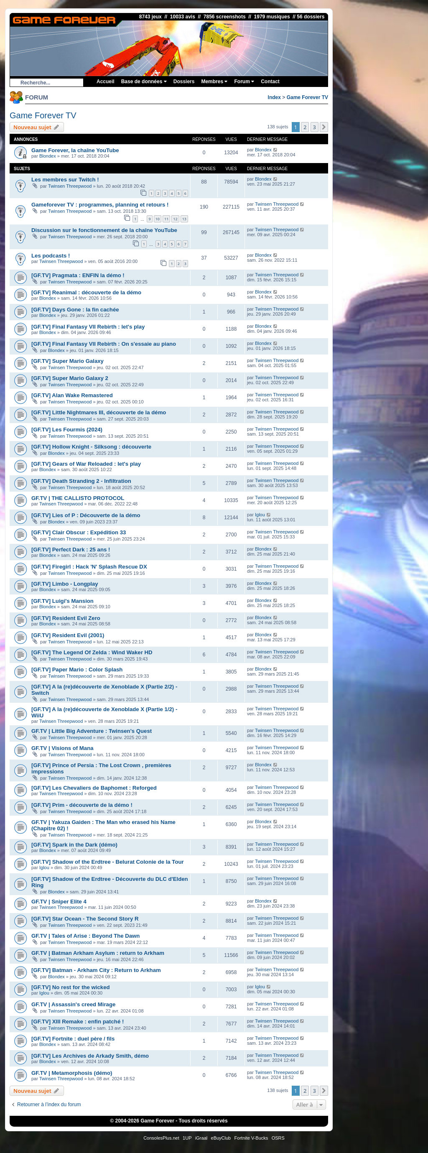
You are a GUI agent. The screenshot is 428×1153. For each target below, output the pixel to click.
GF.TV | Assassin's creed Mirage (73, 1004)
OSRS (278, 1137)
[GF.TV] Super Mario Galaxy (67, 361)
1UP (187, 1137)
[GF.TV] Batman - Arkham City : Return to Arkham (96, 970)
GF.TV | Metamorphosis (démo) (71, 1073)
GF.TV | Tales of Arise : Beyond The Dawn (85, 936)
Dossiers (184, 81)
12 (175, 219)
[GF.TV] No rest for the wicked (70, 987)
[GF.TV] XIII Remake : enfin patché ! (77, 1021)
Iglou (260, 514)
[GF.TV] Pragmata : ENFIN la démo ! (78, 275)
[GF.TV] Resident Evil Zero (65, 618)
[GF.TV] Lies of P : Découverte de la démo (85, 515)
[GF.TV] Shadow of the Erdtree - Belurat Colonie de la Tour (107, 862)
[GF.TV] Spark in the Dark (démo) (74, 845)
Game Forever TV (307, 97)
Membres (214, 81)
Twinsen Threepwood (70, 186)
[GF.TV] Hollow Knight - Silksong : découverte (91, 447)
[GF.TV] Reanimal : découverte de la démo (86, 292)
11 (166, 219)
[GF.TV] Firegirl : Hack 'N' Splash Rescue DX (89, 567)
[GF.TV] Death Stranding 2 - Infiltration (81, 481)
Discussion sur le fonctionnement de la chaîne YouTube (104, 230)
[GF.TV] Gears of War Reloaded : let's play (86, 464)
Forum (244, 81)
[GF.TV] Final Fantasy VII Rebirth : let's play (88, 327)
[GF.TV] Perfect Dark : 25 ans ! (70, 549)
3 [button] (314, 127)
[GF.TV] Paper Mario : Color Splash (76, 669)
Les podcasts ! (50, 256)
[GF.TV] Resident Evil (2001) (67, 635)
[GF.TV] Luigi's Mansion (62, 601)
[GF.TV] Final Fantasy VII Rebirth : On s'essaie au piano (103, 344)
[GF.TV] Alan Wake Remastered (72, 395)
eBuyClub (221, 1137)
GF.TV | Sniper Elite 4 (59, 901)
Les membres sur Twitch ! (65, 179)
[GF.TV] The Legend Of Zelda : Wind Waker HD (92, 652)
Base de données (144, 81)
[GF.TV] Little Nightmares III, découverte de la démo (98, 412)
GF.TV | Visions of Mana (62, 748)
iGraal (201, 1137)
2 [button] (304, 127)
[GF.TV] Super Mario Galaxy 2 (69, 378)
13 (184, 219)
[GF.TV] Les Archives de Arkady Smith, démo (90, 1056)
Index (274, 97)
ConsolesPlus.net (161, 1137)
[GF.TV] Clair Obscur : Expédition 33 (78, 532)
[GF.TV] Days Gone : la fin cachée (75, 309)
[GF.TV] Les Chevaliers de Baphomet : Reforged (94, 788)
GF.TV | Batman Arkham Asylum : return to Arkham (97, 953)
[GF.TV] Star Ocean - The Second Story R (84, 919)
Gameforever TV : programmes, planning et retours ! (99, 205)
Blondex (47, 155)
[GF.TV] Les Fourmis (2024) (66, 429)
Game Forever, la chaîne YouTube (75, 150)
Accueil (106, 81)
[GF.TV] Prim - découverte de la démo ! (81, 805)
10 (157, 219)
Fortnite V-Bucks (251, 1137)
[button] (324, 127)
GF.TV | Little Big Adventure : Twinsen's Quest (91, 731)
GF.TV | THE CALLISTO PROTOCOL (77, 498)
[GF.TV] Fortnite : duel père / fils (73, 1039)
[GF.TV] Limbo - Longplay (64, 584)
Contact (270, 81)
